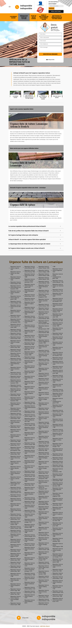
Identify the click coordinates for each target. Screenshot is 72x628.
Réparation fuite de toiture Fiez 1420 (58, 570)
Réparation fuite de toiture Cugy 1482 (16, 589)
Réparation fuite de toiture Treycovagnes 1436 (58, 545)
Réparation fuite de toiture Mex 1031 (58, 504)
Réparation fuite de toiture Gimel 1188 (30, 502)
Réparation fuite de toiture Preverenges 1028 (30, 327)
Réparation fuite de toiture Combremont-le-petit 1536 (58, 276)
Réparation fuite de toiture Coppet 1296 (30, 424)
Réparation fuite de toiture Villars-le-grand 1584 (16, 298)
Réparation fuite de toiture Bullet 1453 (58, 480)
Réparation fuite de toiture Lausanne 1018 (16, 292)
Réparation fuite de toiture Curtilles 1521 (58, 550)
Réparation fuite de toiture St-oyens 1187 (58, 587)
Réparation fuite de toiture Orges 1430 (30, 447)
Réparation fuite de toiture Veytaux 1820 (44, 553)
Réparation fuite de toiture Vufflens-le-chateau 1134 (58, 310)
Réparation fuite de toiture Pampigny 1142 (30, 540)
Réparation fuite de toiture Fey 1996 (44, 449)
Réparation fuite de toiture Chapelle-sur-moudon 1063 (44, 341)
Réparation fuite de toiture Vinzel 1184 (58, 320)
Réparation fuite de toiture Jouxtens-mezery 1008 (30, 353)
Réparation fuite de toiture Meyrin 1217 (16, 495)
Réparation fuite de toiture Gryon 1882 (16, 603)
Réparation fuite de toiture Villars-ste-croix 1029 (16, 484)
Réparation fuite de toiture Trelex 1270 (58, 458)
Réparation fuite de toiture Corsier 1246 (44, 548)
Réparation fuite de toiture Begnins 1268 (16, 536)
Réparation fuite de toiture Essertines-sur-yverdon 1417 (58, 300)
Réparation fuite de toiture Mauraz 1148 (58, 281)
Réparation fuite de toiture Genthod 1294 (44, 539)
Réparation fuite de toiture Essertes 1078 (58, 566)
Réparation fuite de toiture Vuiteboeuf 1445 (30, 584)
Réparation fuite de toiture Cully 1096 (16, 346)
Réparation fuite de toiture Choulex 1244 (44, 463)
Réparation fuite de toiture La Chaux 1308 (58, 440)
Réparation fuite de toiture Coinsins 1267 (44, 529)
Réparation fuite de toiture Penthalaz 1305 (16, 422)
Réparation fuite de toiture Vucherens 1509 (58, 344)
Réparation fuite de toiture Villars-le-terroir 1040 (58, 560)
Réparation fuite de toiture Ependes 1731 (16, 580)
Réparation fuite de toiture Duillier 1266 (16, 373)
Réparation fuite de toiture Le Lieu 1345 (58, 430)
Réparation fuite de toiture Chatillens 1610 (44, 433)
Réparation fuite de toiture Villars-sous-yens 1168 (44, 567)
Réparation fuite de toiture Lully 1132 (44, 472)
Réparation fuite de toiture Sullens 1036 (30, 498)
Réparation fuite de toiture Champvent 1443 (30, 480)
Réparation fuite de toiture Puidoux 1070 (30, 596)
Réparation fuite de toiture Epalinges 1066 (30, 312)
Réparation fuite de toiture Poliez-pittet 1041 (30, 452)
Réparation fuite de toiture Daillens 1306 (44, 524)
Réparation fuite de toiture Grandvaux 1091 (44, 384)
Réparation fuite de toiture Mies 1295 (16, 550)
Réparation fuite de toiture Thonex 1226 (44, 267)
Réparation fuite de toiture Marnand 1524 (58, 489)
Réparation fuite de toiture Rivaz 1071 (58, 367)
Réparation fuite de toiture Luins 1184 (16, 563)
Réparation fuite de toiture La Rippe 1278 (44, 399)
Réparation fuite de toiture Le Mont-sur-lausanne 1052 (16, 381)
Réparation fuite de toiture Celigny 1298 (44, 271)
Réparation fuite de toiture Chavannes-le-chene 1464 (58, 395)
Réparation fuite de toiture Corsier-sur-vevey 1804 (16, 326)
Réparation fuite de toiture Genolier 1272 (30, 564)
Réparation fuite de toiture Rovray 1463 (30, 271)
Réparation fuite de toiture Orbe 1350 (16, 453)
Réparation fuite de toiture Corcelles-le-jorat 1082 (58, 372)
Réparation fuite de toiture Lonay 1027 (30, 544)
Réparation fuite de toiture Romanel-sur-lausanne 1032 (16, 399)
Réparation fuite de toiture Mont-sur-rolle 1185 (58, 315)
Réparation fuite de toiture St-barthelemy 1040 (58, 470)
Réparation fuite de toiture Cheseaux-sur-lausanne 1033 (16, 321)
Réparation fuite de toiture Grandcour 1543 (44, 389)
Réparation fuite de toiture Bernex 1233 (16, 531)
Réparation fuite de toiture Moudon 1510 (30, 321)
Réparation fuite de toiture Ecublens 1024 (16, 436)
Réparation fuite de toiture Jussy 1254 (44, 309)
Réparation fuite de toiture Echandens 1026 (30, 507)
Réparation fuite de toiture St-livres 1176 (44, 592)
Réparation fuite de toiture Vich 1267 (30, 299)
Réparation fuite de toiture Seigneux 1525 (30, 393)
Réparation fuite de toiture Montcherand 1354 (30, 407)
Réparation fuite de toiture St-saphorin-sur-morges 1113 (58, 555)
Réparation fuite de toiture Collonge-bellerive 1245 (16, 555)
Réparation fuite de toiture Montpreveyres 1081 (44, 327)
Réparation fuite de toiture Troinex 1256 (16, 527)
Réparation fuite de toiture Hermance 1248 (44, 287)
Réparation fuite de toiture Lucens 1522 (16, 334)
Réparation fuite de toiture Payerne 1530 (16, 463)
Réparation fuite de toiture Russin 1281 (44, 291)
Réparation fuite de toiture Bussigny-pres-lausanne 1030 (16, 410)
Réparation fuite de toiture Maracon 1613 (58, 329)
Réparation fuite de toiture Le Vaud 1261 (44, 418)
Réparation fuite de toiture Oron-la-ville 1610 (16, 306)
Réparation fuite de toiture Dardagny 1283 (44, 458)
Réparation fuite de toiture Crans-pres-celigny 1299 (44, 508)
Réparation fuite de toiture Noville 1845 (44, 332)
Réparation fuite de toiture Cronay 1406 (30, 443)
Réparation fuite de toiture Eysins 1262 (58, 462)
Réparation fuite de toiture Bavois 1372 (30, 411)
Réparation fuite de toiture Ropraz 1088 (16, 330)
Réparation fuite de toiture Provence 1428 (44, 581)
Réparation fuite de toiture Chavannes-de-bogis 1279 (30, 570)
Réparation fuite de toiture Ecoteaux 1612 (44, 482)
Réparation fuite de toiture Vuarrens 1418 (58, 386)
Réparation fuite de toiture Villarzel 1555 (58, 381)
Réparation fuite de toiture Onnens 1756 (44, 563)
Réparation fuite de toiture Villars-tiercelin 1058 (44, 572)
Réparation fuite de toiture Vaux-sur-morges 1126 (58, 445)
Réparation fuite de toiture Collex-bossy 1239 (16, 510)
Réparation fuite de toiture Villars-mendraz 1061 (58, 540)
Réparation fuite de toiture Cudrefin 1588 (30, 531)
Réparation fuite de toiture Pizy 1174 (16, 444)
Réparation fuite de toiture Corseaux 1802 (30, 489)
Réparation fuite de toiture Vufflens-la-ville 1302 (30, 420)
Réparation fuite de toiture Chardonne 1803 (44, 427)
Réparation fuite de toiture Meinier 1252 (44, 282)
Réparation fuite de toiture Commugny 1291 (58, 338)
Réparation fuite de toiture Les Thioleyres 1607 (44, 487)
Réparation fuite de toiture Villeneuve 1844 (16, 473)
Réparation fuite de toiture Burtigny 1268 (44, 513)
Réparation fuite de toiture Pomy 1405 (44, 596)
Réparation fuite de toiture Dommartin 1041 (58, 305)
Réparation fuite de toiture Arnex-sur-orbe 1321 (44, 313)
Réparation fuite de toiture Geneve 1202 (16, 359)
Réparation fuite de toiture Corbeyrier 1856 (44, 438)
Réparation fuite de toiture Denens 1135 (44, 600)
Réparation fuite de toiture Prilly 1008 (30, 343)
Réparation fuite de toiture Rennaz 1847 (44, 317)
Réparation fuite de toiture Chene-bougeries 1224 (44, 295)
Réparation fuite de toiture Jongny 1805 (44, 423)
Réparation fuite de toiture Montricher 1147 (30, 462)
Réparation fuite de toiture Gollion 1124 (30, 588)
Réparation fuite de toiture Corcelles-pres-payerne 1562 (16, 449)
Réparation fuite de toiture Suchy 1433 (16, 337)
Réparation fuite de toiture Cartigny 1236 (44, 544)
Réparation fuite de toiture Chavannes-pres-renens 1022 (16, 541)
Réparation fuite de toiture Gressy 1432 (44, 305)
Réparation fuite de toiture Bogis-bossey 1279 (58, 363)
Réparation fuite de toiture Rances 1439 (58, 390)
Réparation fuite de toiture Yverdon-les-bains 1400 (16, 390)
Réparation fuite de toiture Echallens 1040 (16, 404)
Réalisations (56, 11)
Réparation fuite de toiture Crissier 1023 (16, 414)
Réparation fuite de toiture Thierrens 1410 (44, 518)
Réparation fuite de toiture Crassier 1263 (30, 515)
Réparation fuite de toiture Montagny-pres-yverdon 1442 (44, 503)
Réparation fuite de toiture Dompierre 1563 (16, 585)
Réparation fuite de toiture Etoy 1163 (16, 426)
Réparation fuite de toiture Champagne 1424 (30, 429)
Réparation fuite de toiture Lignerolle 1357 (30, 372)
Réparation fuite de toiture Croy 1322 (58, 574)
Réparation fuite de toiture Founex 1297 (30, 475)
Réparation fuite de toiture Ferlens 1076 (58, 591)
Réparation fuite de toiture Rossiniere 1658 (30, 549)
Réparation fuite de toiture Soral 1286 (58, 595)
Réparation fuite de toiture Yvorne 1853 (58, 376)
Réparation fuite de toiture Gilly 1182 (30, 484)
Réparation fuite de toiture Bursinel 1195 (58, 349)
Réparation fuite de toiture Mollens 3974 (30, 601)
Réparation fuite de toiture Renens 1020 (30, 317)
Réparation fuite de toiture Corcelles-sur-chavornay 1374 (44, 534)
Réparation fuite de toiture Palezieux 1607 (44, 498)
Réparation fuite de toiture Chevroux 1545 (30, 457)
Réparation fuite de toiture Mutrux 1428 (30, 574)
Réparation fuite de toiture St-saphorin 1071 (58, 514)
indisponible (26, 6)
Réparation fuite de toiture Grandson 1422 (16, 369)
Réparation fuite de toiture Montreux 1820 (16, 364)
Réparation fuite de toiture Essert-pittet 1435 (58, 421)
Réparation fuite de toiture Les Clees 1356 (16, 273)
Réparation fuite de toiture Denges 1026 (30, 403)
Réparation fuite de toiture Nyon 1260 (16, 417)
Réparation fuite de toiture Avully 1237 (58, 358)
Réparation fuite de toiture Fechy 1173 (44, 577)
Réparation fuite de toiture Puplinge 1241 (44, 355)
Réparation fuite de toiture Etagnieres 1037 (58, 270)
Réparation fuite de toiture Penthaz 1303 (30, 362)
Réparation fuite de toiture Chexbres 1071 (30, 494)
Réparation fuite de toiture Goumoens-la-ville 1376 (44, 493)
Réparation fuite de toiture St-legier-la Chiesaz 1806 (30, 526)
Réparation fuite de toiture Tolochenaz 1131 (30, 578)
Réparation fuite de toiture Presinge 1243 (44, 364)
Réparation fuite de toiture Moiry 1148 (58, 577)
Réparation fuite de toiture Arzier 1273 (44, 379)
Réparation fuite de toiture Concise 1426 (30, 439)
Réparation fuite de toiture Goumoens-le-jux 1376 (58, 600)
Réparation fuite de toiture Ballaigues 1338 (30, 291)
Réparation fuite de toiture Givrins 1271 (58, 454)
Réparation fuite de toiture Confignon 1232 (58, 435)
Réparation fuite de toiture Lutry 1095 (16, 559)
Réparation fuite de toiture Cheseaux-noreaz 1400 (58, 324)
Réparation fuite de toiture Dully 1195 (58, 334)
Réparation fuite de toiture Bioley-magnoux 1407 (58, 495)
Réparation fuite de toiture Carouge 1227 (16, 505)
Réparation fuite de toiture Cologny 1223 (44, 468)
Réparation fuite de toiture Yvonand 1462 (30, 332)
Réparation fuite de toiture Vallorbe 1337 (16, 468)
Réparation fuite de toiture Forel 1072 (16, 377)
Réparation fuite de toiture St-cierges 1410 (16, 342)
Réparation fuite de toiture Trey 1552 (16, 593)
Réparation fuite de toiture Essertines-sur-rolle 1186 (58, 519)
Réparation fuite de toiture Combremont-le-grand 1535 (58, 401)
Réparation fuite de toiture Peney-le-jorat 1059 (58, 524)
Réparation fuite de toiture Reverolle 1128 (30, 434)
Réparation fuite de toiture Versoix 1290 (16, 514)
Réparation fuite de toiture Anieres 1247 (44, 360)
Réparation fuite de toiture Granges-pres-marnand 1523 (44, 322)
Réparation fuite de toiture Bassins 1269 (30, 554)
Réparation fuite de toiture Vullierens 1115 (58, 406)
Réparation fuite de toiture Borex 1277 (44, 446)
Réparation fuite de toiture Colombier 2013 (16, 312)
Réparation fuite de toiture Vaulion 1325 (58, 411)
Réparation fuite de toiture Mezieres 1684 (44, 370)
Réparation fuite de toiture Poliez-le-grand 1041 (30, 286)
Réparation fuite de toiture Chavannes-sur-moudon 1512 (58, 354)
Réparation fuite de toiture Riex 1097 (16, 316)
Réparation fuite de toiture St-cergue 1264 (30, 388)
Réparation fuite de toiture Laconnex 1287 (44, 301)
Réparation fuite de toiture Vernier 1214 (16, 492)
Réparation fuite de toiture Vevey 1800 (16, 440)
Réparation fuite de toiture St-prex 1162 (30, 592)
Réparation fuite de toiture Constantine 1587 (44, 413)
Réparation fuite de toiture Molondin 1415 (58, 415)
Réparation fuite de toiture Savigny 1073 (30, 535)
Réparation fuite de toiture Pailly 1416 (30, 336)
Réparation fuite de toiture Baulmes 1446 (44, 404)
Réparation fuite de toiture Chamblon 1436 (58, 582)
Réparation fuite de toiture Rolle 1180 (16, 394)
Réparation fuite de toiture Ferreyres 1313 (30, 398)
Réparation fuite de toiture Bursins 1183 (30, 340)
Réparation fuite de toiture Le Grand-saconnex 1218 (30, 281)
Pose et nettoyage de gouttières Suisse (43, 17)
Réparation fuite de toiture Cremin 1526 (58, 465)
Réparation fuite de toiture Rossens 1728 (16, 575)
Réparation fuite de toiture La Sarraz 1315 (16, 478)
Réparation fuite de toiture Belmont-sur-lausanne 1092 (16, 287)
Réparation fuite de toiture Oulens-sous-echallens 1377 (44, 375)
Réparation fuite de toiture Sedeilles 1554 (58, 529)
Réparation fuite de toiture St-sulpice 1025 (30, 304)
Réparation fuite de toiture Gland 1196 (16, 566)
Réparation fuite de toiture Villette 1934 (44, 453)
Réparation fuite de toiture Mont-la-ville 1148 (58, 426)
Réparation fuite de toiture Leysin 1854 (30, 357)
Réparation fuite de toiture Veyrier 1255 (44, 278)
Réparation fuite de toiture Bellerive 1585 (58, 535)
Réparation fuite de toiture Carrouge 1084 (30, 383)
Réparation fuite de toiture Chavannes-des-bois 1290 (58, 484)
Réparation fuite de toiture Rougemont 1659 (30, 367)
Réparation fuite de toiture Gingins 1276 (30, 511)
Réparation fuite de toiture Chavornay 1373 (16, 458)
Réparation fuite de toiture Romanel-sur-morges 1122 (30, 521)
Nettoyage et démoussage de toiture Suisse (57, 17)
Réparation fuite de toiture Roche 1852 (30, 471)
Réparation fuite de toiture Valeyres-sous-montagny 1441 (16, 599)
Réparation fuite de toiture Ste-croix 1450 (30, 467)
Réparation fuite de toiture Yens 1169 (44, 409)
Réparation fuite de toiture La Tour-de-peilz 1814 (30, 348)
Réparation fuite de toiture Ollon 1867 (16, 570)
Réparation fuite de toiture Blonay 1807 (30, 267)
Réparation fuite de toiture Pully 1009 (30, 308)
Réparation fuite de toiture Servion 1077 (16, 488)
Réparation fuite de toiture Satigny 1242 (16, 302)
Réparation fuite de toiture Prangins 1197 (30, 559)
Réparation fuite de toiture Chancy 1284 (44, 274)
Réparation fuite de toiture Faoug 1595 (16, 350)
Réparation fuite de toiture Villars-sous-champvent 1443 (44, 477)
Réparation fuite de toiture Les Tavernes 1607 (58, 286)
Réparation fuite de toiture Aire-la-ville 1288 (30, 275)
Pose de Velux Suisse (33, 17)
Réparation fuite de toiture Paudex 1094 (44, 351)
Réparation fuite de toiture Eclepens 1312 (16, 431)
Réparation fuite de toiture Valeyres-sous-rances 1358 (16, 355)
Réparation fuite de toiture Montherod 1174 (58, 450)
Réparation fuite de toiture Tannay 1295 (44, 442)
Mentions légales (45, 626)
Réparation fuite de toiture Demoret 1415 (44, 347)
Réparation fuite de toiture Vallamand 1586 (58, 475)
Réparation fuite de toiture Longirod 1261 (16, 268)
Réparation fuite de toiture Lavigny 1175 (30, 415)
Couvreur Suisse (13, 17)
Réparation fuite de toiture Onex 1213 (16, 518)
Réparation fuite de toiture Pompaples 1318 (58, 500)
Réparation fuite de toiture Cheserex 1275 (58, 295)
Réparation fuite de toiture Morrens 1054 (30, 378)
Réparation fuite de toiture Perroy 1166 (58, 290)
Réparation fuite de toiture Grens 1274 (30, 295)
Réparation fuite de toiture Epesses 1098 (58, 509)
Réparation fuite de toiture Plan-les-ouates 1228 (16, 523)
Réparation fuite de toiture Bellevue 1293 (16, 546)
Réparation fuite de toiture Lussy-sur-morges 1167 (44, 558)
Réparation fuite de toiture (24, 17)
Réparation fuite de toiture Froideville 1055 (16, 278)
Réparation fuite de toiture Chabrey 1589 (44, 587)
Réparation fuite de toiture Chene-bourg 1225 (16, 500)
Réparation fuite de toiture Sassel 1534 (16, 283)
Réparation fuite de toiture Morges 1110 (16, 386)
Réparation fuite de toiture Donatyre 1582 (44, 336)
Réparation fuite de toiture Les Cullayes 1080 (44, 394)
